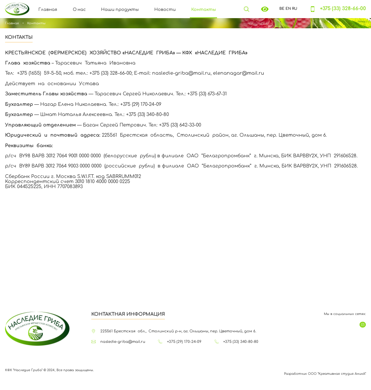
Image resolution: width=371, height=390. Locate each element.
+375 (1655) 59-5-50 (39, 73)
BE (281, 9)
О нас (79, 10)
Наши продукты (120, 10)
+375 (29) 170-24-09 (140, 104)
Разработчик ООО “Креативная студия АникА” (325, 374)
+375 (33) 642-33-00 (180, 125)
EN (288, 9)
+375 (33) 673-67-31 (207, 93)
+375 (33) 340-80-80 (147, 114)
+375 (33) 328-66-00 (343, 8)
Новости (165, 10)
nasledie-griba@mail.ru (181, 73)
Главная (47, 10)
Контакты (203, 10)
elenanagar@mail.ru (238, 73)
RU (294, 9)
